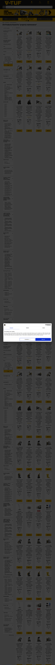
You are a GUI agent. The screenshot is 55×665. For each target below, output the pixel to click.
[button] (39, 84)
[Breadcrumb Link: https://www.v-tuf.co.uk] (3, 22)
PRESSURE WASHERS (7, 44)
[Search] (28, 7)
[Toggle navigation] (27, 17)
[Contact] (40, 2)
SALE (4, 46)
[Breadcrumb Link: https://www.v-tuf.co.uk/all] (7, 22)
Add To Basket (19, 62)
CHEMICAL (5, 340)
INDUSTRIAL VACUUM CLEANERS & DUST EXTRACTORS (7, 41)
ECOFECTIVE (5, 36)
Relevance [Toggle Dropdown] (18, 27)
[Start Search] (51, 7)
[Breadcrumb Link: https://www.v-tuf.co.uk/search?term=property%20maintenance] (13, 22)
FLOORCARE (5, 38)
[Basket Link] (48, 2)
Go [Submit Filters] (8, 65)
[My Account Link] (32, 2)
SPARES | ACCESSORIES (7, 48)
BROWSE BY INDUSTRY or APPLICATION (7, 31)
